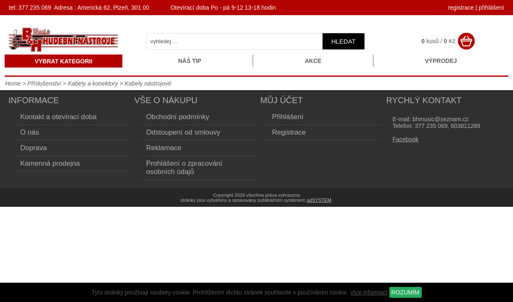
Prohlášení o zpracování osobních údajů (184, 167)
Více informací (368, 292)
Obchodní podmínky (177, 117)
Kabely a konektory (93, 83)
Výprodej (441, 60)
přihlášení (491, 7)
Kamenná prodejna (50, 163)
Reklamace (164, 148)
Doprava (33, 148)
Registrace (289, 132)
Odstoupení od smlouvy (183, 132)
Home (13, 83)
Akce (313, 60)
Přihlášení (288, 117)
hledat (343, 41)
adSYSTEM (319, 200)
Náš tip (189, 60)
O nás (29, 132)
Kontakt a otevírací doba (58, 117)
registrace (460, 7)
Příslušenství (45, 83)
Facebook (405, 139)
